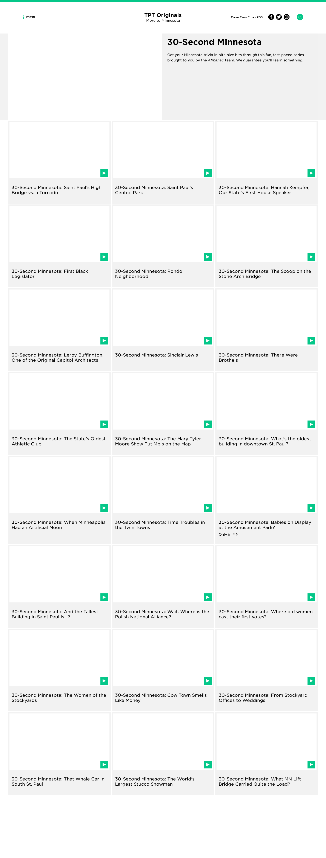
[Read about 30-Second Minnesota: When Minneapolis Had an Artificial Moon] (59, 500)
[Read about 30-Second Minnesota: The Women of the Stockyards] (59, 670)
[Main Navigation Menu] (31, 17)
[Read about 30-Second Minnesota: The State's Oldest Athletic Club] (59, 413)
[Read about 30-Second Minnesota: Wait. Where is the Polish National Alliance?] (163, 586)
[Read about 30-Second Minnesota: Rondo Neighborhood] (163, 245)
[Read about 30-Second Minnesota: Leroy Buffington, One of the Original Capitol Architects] (59, 329)
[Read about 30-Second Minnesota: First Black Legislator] (59, 245)
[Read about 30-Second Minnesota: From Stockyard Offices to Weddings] (266, 670)
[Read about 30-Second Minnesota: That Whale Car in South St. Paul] (59, 753)
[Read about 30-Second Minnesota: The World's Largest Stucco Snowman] (163, 753)
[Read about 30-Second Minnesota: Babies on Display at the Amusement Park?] (266, 500)
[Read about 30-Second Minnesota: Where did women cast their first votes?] (266, 586)
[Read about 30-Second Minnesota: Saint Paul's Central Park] (163, 162)
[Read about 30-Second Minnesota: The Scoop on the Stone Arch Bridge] (266, 245)
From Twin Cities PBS (247, 17)
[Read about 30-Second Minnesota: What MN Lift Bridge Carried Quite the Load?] (266, 753)
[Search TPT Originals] (298, 17)
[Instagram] (286, 19)
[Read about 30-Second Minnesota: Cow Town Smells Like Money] (163, 670)
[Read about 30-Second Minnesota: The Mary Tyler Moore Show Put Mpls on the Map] (163, 413)
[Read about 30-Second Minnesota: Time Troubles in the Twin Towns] (163, 500)
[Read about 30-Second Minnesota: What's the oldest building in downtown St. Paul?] (266, 413)
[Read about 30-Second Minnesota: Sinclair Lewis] (163, 329)
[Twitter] (278, 19)
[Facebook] (271, 19)
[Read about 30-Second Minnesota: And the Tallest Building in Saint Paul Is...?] (59, 586)
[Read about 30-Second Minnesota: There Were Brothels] (266, 329)
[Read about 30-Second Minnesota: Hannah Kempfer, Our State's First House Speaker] (266, 162)
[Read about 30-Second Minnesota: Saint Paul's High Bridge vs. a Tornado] (59, 162)
